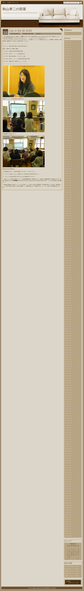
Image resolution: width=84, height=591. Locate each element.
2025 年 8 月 (68, 60)
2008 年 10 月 (68, 536)
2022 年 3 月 (68, 157)
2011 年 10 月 (68, 451)
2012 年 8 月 (68, 427)
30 (67, 556)
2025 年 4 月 (68, 70)
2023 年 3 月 (68, 128)
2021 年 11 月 (68, 166)
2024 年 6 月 (68, 93)
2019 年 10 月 (68, 225)
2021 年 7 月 (68, 175)
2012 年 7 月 (68, 430)
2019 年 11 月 (68, 223)
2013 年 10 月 (68, 394)
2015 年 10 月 (68, 338)
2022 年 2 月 (68, 159)
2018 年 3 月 (68, 270)
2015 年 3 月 (68, 354)
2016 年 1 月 (68, 331)
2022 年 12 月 (68, 135)
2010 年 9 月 (68, 481)
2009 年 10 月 (68, 507)
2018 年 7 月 (68, 260)
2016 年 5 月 (68, 321)
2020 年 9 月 (68, 199)
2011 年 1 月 (68, 472)
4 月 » (77, 558)
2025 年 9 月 (68, 58)
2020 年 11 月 (68, 194)
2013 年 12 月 (68, 390)
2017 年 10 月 (68, 281)
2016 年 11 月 (68, 307)
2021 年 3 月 (68, 185)
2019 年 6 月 (68, 234)
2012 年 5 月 (68, 434)
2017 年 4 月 (68, 296)
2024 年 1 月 (68, 105)
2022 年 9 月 (68, 143)
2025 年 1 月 (68, 77)
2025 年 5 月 (68, 67)
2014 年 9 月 (68, 368)
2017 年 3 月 (68, 298)
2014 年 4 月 (68, 380)
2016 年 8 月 (68, 314)
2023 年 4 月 (68, 126)
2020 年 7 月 (68, 204)
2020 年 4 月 (68, 211)
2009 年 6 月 (68, 517)
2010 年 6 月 (68, 489)
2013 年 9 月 (68, 397)
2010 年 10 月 (68, 479)
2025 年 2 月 (68, 74)
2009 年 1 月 (68, 529)
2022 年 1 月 (68, 161)
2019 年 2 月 (68, 244)
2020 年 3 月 (68, 213)
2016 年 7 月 (68, 317)
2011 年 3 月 (68, 467)
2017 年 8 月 (68, 286)
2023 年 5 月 (68, 124)
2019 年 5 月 (68, 237)
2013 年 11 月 (68, 392)
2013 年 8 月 (68, 399)
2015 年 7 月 (68, 345)
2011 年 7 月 (68, 458)
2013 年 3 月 (68, 411)
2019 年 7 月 (68, 232)
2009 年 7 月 (68, 514)
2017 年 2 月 (68, 300)
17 (69, 553)
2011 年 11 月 (68, 449)
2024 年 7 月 (68, 91)
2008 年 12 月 (68, 531)
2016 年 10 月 (68, 310)
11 (71, 551)
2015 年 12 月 (68, 333)
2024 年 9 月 (68, 86)
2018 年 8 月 (68, 258)
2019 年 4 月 (68, 239)
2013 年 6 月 (68, 404)
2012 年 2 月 (68, 441)
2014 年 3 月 (68, 383)
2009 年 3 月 (68, 524)
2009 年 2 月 (68, 526)
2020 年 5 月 (68, 208)
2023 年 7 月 (68, 119)
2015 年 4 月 (68, 352)
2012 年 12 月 (68, 418)
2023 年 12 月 (68, 107)
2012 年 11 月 (68, 420)
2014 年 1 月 (68, 387)
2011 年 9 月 (68, 453)
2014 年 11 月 (68, 364)
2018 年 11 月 (68, 251)
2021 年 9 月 (68, 171)
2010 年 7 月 (68, 486)
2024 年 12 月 (68, 79)
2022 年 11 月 (68, 138)
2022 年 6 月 (68, 150)
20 (74, 553)
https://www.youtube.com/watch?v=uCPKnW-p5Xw (15, 39)
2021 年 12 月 (68, 164)
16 (67, 553)
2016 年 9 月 (68, 312)
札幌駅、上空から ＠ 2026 (71, 575)
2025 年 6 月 (68, 65)
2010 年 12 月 (68, 474)
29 (78, 555)
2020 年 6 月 (68, 206)
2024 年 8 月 (68, 88)
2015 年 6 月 (68, 347)
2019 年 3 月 (68, 241)
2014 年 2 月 (68, 385)
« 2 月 (68, 558)
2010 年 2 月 (68, 498)
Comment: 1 (38, 33)
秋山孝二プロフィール (12, 2)
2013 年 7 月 (68, 401)
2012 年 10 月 (68, 423)
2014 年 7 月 (68, 373)
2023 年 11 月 (68, 110)
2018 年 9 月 (68, 255)
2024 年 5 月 (68, 95)
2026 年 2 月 (68, 46)
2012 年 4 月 (68, 437)
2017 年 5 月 (68, 293)
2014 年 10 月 (68, 366)
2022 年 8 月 (68, 145)
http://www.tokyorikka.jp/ (19, 38)
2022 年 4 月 (68, 154)
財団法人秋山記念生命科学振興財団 (41, 588)
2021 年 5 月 (68, 180)
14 (76, 551)
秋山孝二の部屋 (14, 9)
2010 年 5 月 (68, 491)
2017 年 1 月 (68, 303)
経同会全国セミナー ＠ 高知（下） (72, 569)
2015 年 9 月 (68, 340)
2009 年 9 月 (68, 510)
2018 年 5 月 (68, 265)
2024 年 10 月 (68, 84)
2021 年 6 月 (68, 178)
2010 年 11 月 (68, 477)
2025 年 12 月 (68, 51)
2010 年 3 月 (68, 496)
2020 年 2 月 (68, 215)
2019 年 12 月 (68, 220)
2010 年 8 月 (68, 484)
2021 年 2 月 (68, 187)
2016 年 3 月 (68, 326)
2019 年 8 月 (68, 230)
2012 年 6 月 (68, 432)
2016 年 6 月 (68, 319)
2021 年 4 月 (68, 183)
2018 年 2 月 (68, 272)
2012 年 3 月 (68, 439)
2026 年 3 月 (68, 44)
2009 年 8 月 (68, 512)
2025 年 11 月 (68, 53)
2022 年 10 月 (68, 140)
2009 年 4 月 (68, 521)
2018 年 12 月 (68, 248)
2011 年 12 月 (68, 446)
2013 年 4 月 (68, 408)
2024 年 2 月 (68, 102)
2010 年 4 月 (68, 493)
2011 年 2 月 (68, 470)
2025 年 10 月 (68, 55)
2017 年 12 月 (68, 277)
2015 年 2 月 (68, 357)
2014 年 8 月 (68, 371)
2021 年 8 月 (68, 173)
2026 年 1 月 (68, 48)
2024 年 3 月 (68, 100)
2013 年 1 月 (68, 416)
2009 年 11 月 (68, 505)
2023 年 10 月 (68, 112)
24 (69, 555)
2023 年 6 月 (68, 121)
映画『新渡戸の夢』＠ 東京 (71, 566)
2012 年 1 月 (68, 444)
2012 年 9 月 (68, 425)
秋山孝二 (54, 588)
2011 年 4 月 (68, 465)
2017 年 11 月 (68, 279)
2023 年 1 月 (68, 133)
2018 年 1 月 (68, 274)
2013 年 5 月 (68, 406)
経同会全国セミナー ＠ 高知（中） (72, 571)
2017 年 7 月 (68, 288)
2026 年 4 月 (68, 41)
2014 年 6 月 (68, 376)
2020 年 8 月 (68, 201)
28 (76, 555)
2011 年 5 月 (68, 463)
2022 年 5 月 (68, 152)
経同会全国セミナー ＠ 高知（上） (72, 574)
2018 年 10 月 (68, 253)
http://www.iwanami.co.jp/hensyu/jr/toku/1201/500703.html (32, 180)
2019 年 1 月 (68, 246)
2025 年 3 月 (68, 72)
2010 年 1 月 (68, 500)
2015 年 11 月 (68, 336)
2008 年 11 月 (68, 533)
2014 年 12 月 (68, 361)
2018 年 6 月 (68, 263)
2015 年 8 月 (68, 343)
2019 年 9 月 (68, 227)
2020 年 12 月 (68, 192)
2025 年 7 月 (68, 62)
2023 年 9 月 (68, 114)
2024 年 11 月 (68, 81)
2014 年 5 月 (68, 378)
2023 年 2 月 (68, 131)
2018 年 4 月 (68, 267)
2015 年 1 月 (68, 359)
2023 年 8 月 (68, 117)
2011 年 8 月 (68, 456)
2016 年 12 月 (68, 305)
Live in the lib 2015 (20, 30)
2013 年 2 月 (68, 413)
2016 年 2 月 (68, 328)
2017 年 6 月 (68, 291)
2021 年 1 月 (68, 190)
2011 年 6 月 (68, 460)
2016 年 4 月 (68, 324)
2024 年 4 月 (68, 98)
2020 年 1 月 (68, 218)
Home (3, 2)
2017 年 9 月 (68, 284)
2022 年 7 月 (68, 147)
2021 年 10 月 (68, 168)
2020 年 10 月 (68, 197)
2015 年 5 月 (68, 350)
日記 (32, 33)
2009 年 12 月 (68, 503)
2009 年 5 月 (68, 519)
